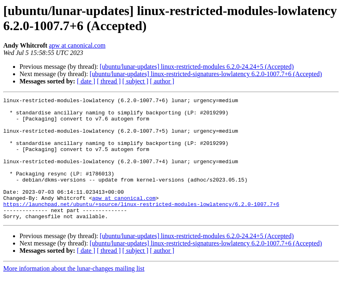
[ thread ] (109, 81)
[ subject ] (135, 81)
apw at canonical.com (77, 45)
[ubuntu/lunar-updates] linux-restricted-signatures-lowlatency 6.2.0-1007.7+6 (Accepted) (205, 73)
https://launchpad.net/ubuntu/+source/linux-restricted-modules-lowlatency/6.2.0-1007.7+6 (141, 226)
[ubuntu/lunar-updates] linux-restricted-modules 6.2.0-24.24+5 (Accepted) (197, 66)
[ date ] (86, 81)
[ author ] (162, 81)
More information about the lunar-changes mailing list (73, 292)
